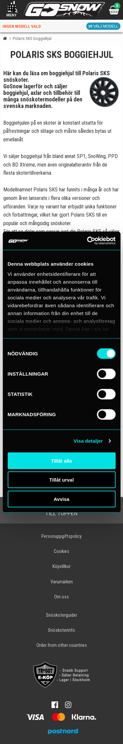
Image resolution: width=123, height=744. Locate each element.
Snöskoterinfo (61, 630)
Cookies (61, 551)
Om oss (61, 597)
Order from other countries (61, 645)
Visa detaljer (88, 441)
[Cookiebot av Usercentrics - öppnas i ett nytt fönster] (87, 241)
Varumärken (62, 582)
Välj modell (103, 26)
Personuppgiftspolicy (61, 536)
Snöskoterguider (61, 615)
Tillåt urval (61, 480)
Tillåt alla (61, 460)
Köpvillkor (61, 566)
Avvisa (62, 499)
